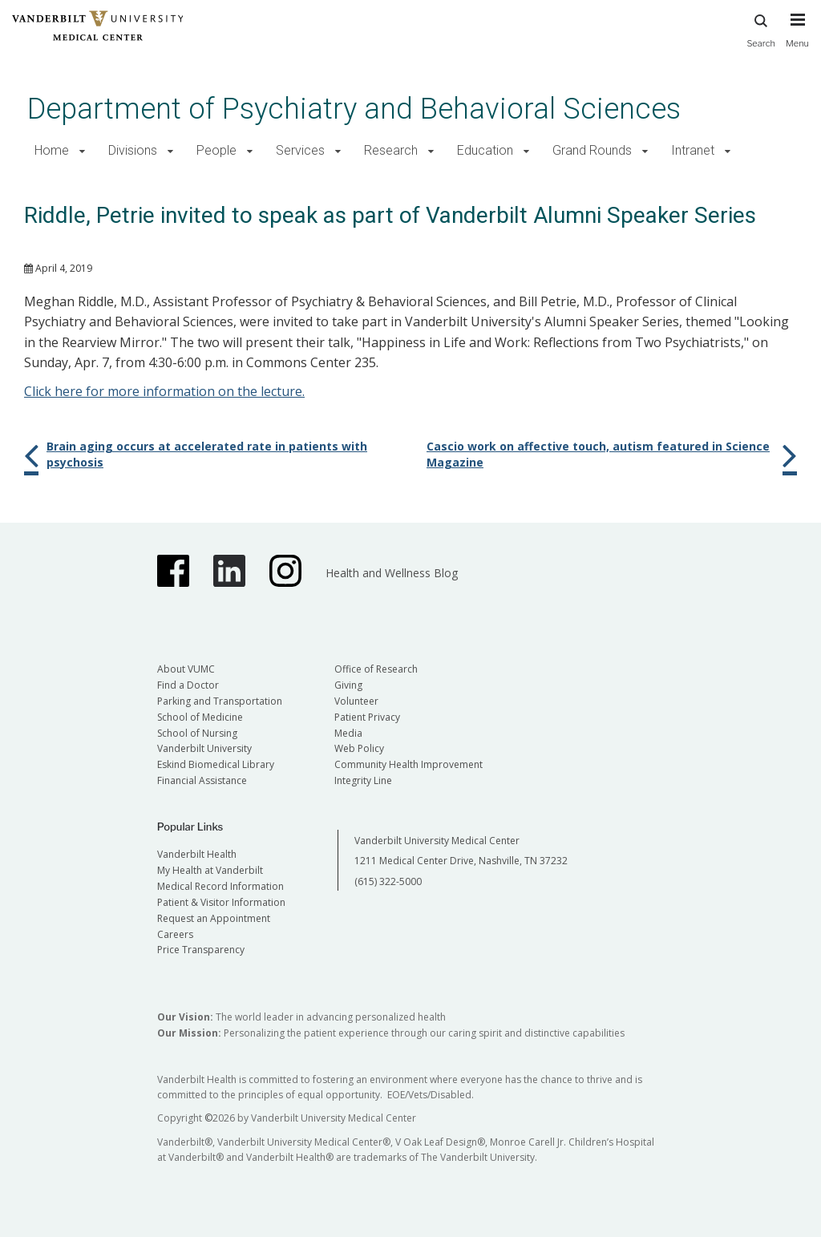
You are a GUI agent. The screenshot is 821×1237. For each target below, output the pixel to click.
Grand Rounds (592, 150)
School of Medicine (200, 717)
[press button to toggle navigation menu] (797, 37)
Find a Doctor (188, 685)
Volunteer (356, 701)
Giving (348, 685)
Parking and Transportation (219, 701)
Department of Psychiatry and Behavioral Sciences (354, 108)
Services (300, 150)
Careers (175, 934)
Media (348, 733)
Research (391, 150)
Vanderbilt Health (197, 854)
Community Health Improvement (408, 764)
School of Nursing (197, 733)
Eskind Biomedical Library (215, 764)
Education (485, 150)
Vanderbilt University (204, 748)
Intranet (692, 150)
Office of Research (376, 669)
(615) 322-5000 (388, 881)
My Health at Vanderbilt (210, 870)
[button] (82, 151)
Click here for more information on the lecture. (164, 391)
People (216, 150)
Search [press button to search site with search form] (760, 28)
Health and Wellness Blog (392, 572)
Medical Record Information (220, 886)
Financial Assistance (202, 780)
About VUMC (186, 669)
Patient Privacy (367, 717)
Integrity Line (363, 780)
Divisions (132, 150)
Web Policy (359, 748)
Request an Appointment (213, 918)
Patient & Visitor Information (221, 902)
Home (51, 150)
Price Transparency (201, 949)
